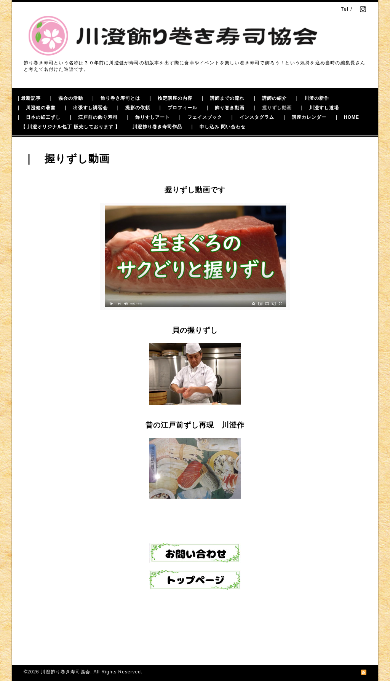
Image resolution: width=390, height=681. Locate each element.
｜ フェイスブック (199, 117)
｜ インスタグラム (252, 117)
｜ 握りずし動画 (272, 107)
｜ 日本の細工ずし (38, 117)
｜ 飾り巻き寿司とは (115, 98)
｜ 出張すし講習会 (85, 107)
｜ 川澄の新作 (311, 98)
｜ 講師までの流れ (222, 98)
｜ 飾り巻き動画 (225, 107)
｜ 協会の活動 (65, 98)
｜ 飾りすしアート (147, 117)
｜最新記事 (28, 98)
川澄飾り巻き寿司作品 (157, 126)
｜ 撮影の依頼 (132, 107)
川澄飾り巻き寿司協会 (65, 672)
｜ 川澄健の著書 (36, 107)
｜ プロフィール (177, 107)
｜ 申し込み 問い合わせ (218, 126)
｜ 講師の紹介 (269, 98)
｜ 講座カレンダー (304, 117)
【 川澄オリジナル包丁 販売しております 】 (70, 126)
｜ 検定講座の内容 (170, 98)
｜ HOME (346, 117)
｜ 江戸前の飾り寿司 (93, 117)
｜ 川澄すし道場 (319, 107)
